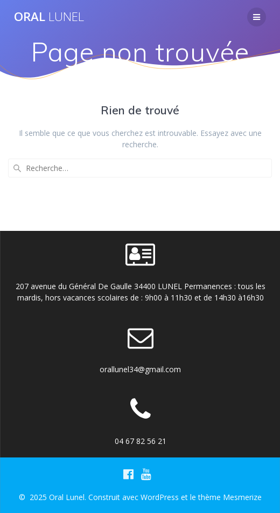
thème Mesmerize (230, 497)
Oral (49, 17)
